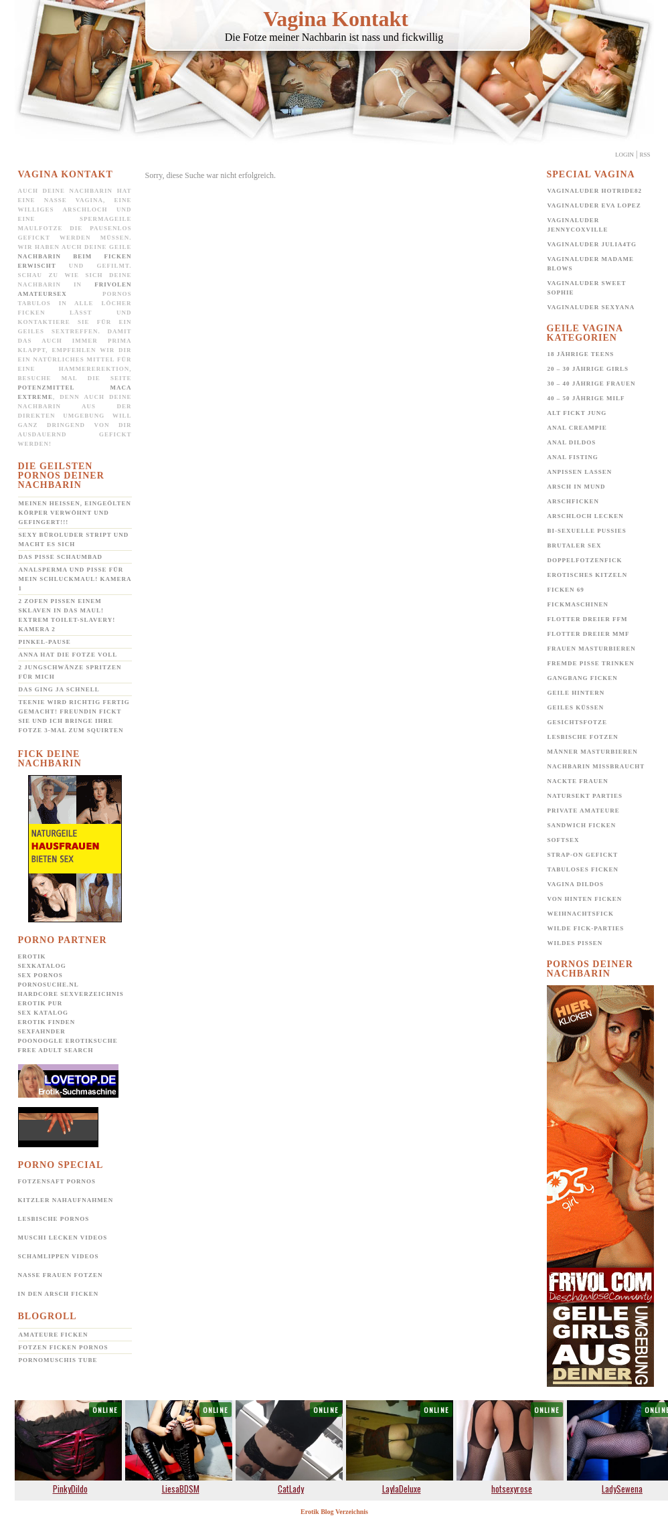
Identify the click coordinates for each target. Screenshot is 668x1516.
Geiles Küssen (576, 707)
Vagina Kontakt (335, 19)
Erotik (32, 956)
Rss (644, 154)
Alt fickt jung (577, 413)
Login (624, 154)
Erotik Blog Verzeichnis (334, 1511)
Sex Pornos (40, 975)
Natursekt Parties (585, 795)
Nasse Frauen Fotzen (60, 1275)
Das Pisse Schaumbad (61, 557)
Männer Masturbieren (593, 751)
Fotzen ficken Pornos (63, 1347)
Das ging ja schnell (59, 689)
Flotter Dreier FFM (588, 619)
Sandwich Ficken (582, 825)
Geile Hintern (576, 692)
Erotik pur (40, 1003)
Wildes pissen (575, 943)
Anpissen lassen (580, 472)
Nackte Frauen (578, 781)
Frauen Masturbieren (592, 648)
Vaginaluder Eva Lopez (594, 205)
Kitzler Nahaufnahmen (66, 1200)
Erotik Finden (47, 1022)
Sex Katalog (43, 1012)
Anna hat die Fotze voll (68, 654)
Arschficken (574, 501)
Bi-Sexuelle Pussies (587, 530)
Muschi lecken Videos (63, 1237)
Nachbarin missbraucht (596, 766)
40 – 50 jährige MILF (586, 398)
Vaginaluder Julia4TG (592, 244)
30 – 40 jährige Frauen (592, 383)
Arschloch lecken (586, 516)
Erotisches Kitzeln (588, 575)
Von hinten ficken (585, 899)
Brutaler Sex (575, 545)
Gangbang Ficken (583, 678)
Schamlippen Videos (58, 1256)
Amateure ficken (53, 1334)
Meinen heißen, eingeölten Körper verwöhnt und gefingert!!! (75, 512)
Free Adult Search (56, 1050)
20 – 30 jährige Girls (588, 368)
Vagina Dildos (576, 884)
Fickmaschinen (578, 604)
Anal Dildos (572, 442)
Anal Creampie (577, 427)
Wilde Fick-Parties (586, 928)
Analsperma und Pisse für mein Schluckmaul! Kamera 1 (75, 579)
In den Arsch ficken (58, 1293)
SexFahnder (42, 1031)
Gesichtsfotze (578, 722)
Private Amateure (584, 810)
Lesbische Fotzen (583, 737)
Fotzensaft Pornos (57, 1181)
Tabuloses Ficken (583, 869)
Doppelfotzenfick (585, 560)
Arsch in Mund (577, 486)
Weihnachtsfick (581, 913)
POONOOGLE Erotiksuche (68, 1040)
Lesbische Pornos (54, 1218)
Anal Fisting (573, 457)
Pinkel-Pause (45, 642)
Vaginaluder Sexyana (591, 307)
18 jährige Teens (581, 354)
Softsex (564, 840)
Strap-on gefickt (583, 854)
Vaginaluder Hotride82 (595, 190)
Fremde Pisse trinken (591, 663)
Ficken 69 (566, 589)
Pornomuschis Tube (58, 1360)
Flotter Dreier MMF (589, 633)
